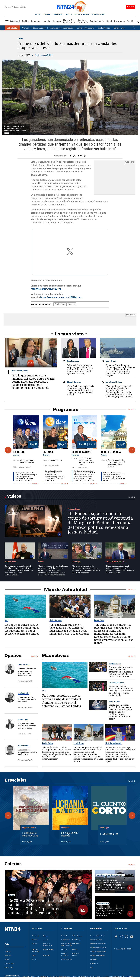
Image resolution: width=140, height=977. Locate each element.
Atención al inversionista (98, 944)
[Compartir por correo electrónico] (81, 156)
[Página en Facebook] (116, 937)
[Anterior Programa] (8, 450)
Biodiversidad (23, 719)
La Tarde (48, 452)
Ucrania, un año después (69, 834)
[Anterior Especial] (8, 815)
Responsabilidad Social (97, 936)
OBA (91, 967)
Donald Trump (119, 28)
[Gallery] (70, 450)
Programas (119, 21)
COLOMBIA (47, 14)
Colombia (7, 952)
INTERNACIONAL (98, 14)
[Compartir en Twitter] (74, 156)
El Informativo (81, 452)
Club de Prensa (111, 452)
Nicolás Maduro (104, 28)
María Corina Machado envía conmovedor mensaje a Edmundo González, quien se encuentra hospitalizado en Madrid (80, 390)
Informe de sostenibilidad (98, 948)
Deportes (57, 21)
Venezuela (8, 956)
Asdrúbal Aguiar (23, 693)
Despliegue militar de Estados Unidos (110, 875)
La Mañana (76, 944)
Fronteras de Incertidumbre (30, 834)
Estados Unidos (9, 963)
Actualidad (15, 21)
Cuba (6, 620)
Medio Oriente (111, 361)
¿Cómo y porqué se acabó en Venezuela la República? (27, 699)
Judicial (46, 21)
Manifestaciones (55, 620)
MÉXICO (69, 14)
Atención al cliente (96, 940)
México (7, 960)
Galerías (13, 863)
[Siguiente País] (133, 29)
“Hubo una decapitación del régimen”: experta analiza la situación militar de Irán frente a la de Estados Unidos (119, 569)
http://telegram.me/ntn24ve (46, 288)
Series (11, 895)
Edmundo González (74, 382)
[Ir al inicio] (15, 933)
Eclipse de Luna (103, 903)
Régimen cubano (11, 562)
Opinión (130, 21)
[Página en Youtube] (131, 937)
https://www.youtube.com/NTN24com (60, 297)
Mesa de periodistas (64, 954)
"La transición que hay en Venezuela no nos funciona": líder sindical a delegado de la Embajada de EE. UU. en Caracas (69, 629)
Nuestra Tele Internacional (69, 21)
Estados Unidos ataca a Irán (115, 562)
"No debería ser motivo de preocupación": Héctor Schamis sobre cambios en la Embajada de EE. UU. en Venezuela (86, 569)
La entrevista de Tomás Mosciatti (66, 944)
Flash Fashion (76, 940)
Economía (35, 21)
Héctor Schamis (23, 746)
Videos (14, 496)
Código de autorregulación (98, 952)
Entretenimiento (97, 21)
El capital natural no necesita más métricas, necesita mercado (27, 725)
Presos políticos (74, 509)
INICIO (37, 14)
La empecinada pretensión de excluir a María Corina (27, 752)
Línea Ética (93, 960)
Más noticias (55, 655)
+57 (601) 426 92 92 (125, 949)
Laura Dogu (76, 562)
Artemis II (25, 28)
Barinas (20, 39)
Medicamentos (114, 702)
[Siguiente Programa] (132, 450)
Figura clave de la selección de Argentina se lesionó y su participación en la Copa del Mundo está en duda (121, 690)
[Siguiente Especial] (132, 815)
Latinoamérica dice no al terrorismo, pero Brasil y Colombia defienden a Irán (27, 672)
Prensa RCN (94, 963)
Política (25, 21)
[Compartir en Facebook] (71, 156)
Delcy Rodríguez (73, 361)
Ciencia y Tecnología (83, 21)
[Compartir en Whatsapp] (85, 156)
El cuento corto (109, 834)
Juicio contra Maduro (85, 28)
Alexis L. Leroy (26, 734)
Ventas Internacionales (97, 956)
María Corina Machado (20, 371)
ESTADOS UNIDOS (82, 14)
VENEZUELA (58, 14)
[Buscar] (137, 21)
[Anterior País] (133, 27)
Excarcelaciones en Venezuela (61, 28)
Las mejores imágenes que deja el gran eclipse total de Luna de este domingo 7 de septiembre (109, 912)
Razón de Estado (66, 959)
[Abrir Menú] (7, 21)
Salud (109, 21)
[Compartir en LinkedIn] (78, 156)
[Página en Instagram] (121, 937)
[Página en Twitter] (126, 937)
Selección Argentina (116, 683)
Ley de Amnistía (39, 28)
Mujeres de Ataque (75, 954)
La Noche (19, 452)
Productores (60, 304)
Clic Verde (64, 936)
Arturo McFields (23, 665)
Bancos (41, 562)
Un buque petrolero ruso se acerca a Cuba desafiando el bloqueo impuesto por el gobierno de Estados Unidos (22, 629)
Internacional (9, 967)
